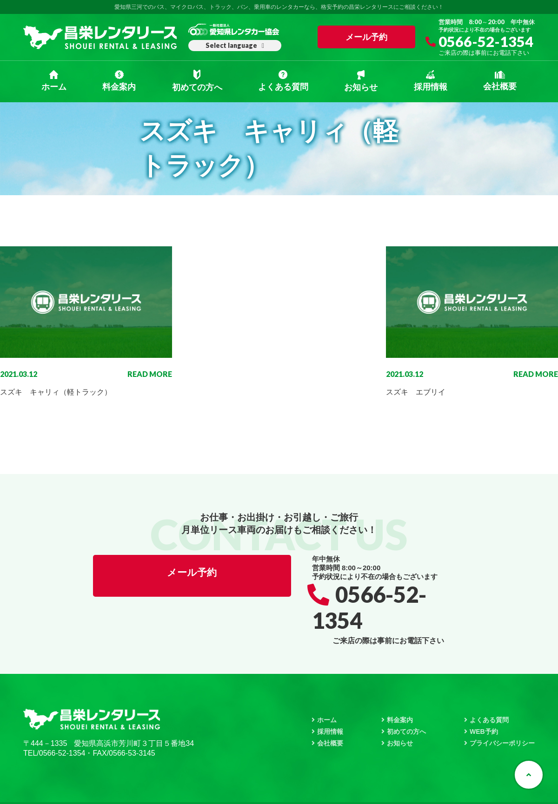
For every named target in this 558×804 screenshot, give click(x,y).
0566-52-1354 (486, 44)
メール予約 (366, 37)
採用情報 (430, 81)
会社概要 (500, 81)
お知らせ (361, 81)
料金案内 (119, 81)
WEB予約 (484, 705)
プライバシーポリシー (502, 717)
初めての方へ (197, 81)
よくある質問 (283, 81)
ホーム (53, 81)
